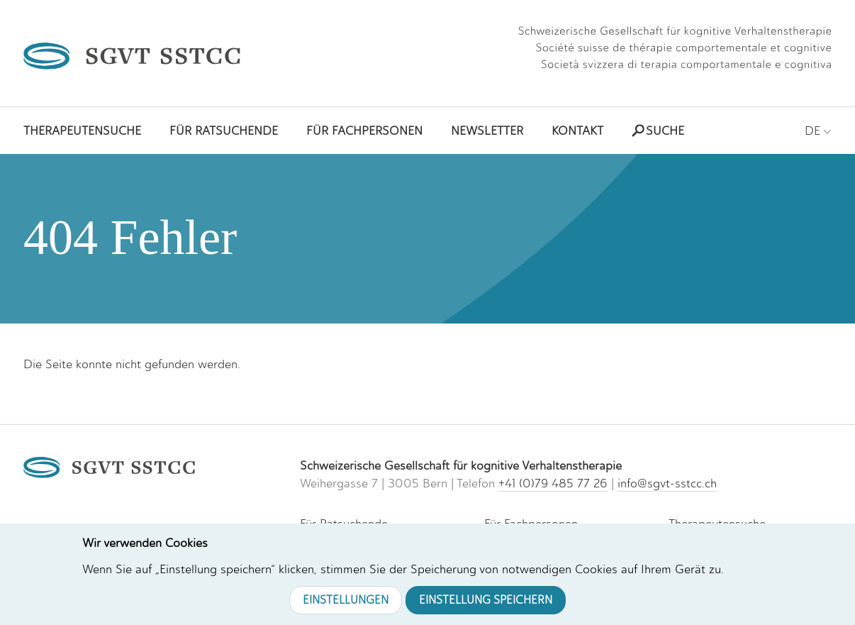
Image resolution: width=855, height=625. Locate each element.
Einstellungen (346, 600)
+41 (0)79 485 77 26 (553, 483)
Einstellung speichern (485, 600)
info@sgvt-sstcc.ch (667, 483)
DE (818, 130)
